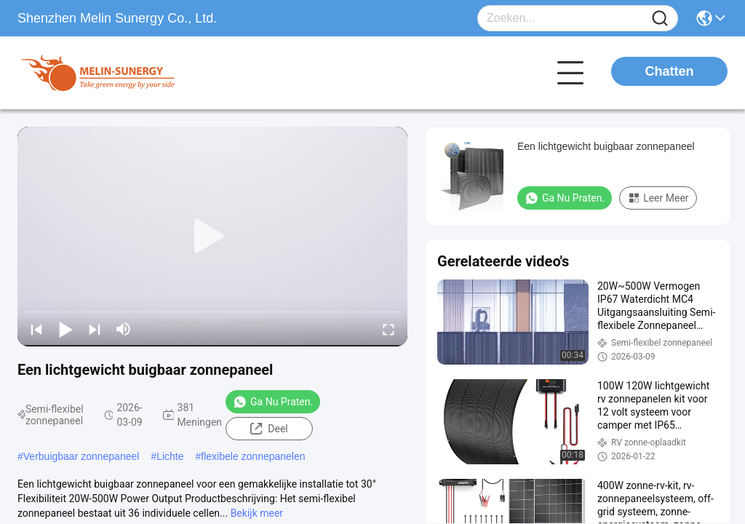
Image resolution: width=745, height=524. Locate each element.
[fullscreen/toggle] (388, 329)
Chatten (669, 71)
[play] (212, 236)
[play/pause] (65, 329)
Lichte (169, 456)
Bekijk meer (257, 513)
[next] (94, 329)
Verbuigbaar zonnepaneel (81, 456)
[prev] (36, 329)
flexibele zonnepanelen (253, 456)
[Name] (660, 18)
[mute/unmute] (123, 329)
